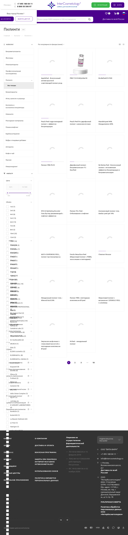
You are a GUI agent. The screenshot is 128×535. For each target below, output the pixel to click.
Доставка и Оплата (44, 445)
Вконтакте (61, 520)
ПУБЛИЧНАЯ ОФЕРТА (111, 502)
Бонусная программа (45, 452)
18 (94, 363)
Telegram (67, 520)
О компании (41, 438)
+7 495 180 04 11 (25, 4)
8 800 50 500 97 (24, 6)
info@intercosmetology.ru (112, 459)
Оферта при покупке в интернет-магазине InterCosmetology (46, 461)
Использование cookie (46, 471)
